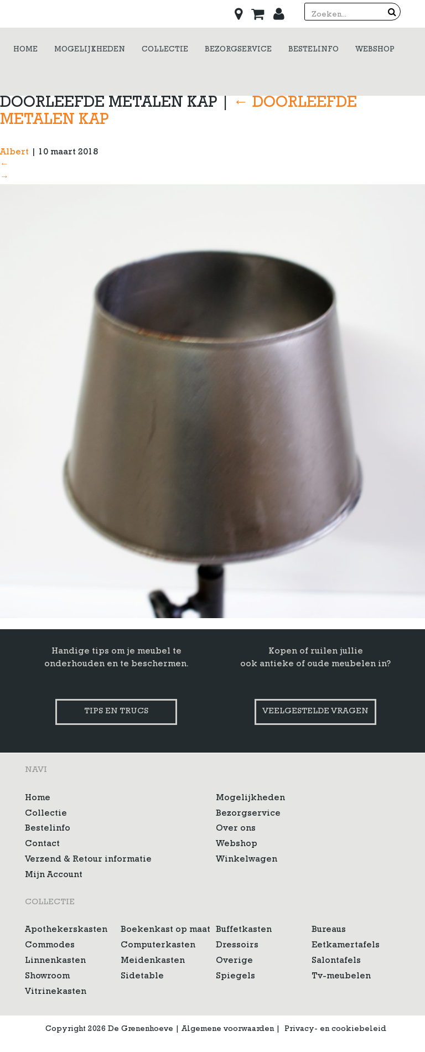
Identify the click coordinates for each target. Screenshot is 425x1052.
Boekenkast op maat (165, 930)
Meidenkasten (153, 961)
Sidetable (142, 976)
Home (37, 798)
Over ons (236, 829)
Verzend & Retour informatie (88, 860)
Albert (14, 152)
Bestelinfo (47, 829)
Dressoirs (237, 945)
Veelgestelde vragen (315, 712)
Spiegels (235, 976)
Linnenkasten (55, 961)
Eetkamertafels (346, 945)
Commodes (50, 945)
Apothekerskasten (66, 930)
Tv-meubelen (341, 976)
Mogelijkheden (250, 798)
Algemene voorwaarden (228, 1029)
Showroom (47, 976)
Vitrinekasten (55, 992)
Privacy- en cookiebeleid (335, 1029)
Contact (42, 844)
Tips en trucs (116, 712)
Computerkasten (158, 945)
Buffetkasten (244, 930)
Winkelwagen (246, 860)
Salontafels (336, 961)
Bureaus (329, 930)
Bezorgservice (248, 814)
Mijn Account (53, 875)
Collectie (46, 814)
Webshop (236, 844)
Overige (234, 961)
